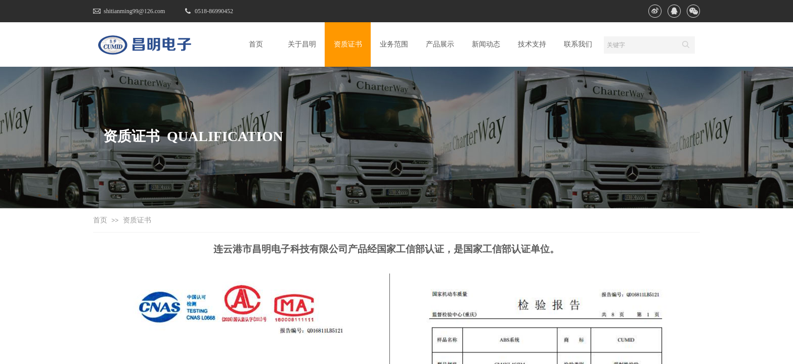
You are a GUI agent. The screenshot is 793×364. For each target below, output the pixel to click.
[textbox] (640, 45)
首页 (100, 220)
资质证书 (137, 220)
